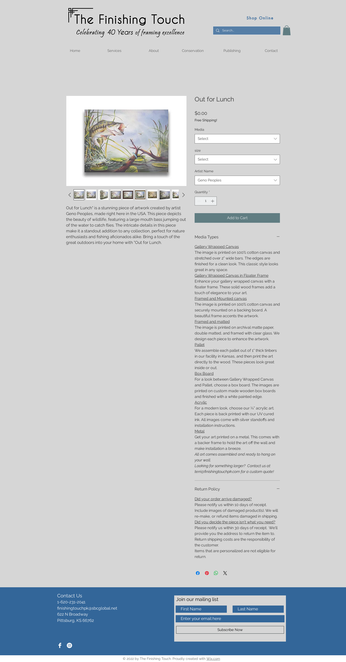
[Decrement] (198, 201)
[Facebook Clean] (59, 645)
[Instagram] (69, 645)
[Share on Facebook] (198, 573)
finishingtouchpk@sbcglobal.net (87, 608)
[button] (287, 30)
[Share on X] (225, 573)
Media (199, 129)
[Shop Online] (260, 18)
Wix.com (213, 659)
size (198, 150)
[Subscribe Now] (230, 630)
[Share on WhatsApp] (216, 573)
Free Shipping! (206, 120)
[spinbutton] (205, 201)
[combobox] (237, 138)
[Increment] (213, 201)
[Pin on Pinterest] (207, 573)
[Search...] (246, 30)
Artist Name (204, 171)
